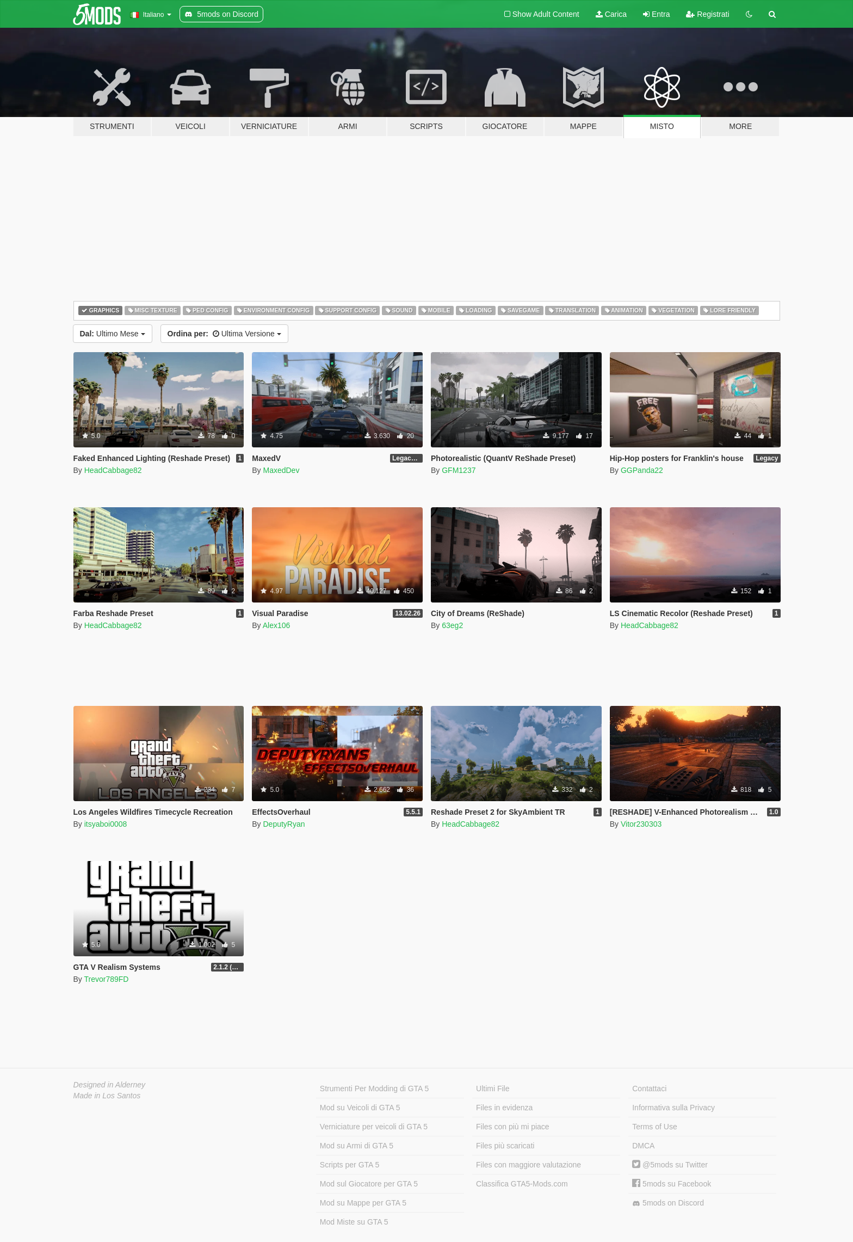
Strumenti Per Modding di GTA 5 (374, 1088)
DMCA (643, 1145)
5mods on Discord (668, 1203)
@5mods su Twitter (670, 1165)
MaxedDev (281, 470)
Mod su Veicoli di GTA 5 (360, 1107)
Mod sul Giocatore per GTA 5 (369, 1183)
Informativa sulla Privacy (673, 1107)
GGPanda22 (642, 470)
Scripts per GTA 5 (349, 1164)
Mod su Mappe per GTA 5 (363, 1202)
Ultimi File (492, 1088)
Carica (611, 14)
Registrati (707, 14)
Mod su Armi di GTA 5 (356, 1145)
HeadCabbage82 (113, 470)
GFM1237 (458, 470)
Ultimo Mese (112, 333)
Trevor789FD (106, 979)
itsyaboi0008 (105, 824)
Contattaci (649, 1088)
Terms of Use (654, 1126)
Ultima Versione (224, 333)
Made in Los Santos (107, 1095)
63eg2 (452, 625)
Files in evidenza (504, 1107)
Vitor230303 (641, 824)
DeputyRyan (284, 824)
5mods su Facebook (671, 1184)
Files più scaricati (505, 1145)
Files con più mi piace (512, 1126)
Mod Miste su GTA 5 (354, 1222)
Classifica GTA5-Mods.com (522, 1183)
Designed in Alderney (109, 1084)
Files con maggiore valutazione (528, 1164)
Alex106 (276, 625)
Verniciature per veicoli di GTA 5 (374, 1126)
